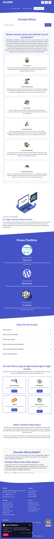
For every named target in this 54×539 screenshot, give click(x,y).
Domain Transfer (27, 8)
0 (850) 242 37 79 (8, 494)
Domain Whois (39, 8)
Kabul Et (6, 534)
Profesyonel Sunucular (33, 505)
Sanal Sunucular (32, 507)
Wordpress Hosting (8, 507)
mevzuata (10, 529)
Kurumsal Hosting (7, 511)
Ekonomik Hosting (7, 503)
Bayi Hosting (6, 513)
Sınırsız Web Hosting (8, 505)
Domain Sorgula (15, 8)
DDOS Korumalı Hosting (9, 514)
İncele (14, 391)
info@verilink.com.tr (9, 497)
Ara (48, 25)
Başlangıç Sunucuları (33, 503)
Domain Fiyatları (32, 496)
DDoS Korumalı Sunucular (34, 509)
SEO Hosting (6, 509)
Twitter (38, 522)
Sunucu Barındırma (33, 511)
